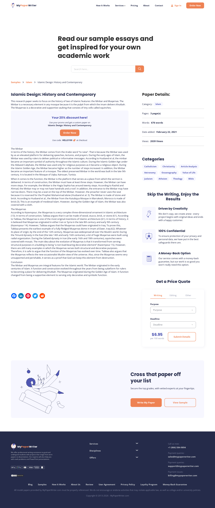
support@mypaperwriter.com (183, 466)
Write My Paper (146, 402)
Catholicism (150, 166)
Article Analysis (189, 166)
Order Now (195, 5)
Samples (15, 82)
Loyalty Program (148, 484)
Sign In (176, 5)
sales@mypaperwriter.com (182, 456)
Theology (177, 178)
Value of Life (189, 172)
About (146, 5)
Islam (29, 82)
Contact (159, 5)
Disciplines (95, 450)
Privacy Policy (128, 484)
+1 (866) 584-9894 (177, 447)
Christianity (169, 166)
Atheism (163, 178)
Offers (93, 457)
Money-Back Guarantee (175, 484)
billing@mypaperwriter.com (182, 475)
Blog (30, 484)
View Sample (180, 402)
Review (89, 484)
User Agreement (107, 484)
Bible (191, 178)
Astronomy (150, 172)
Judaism (148, 178)
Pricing (134, 5)
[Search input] (104, 69)
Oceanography (169, 172)
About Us (75, 484)
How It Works (103, 5)
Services (120, 5)
